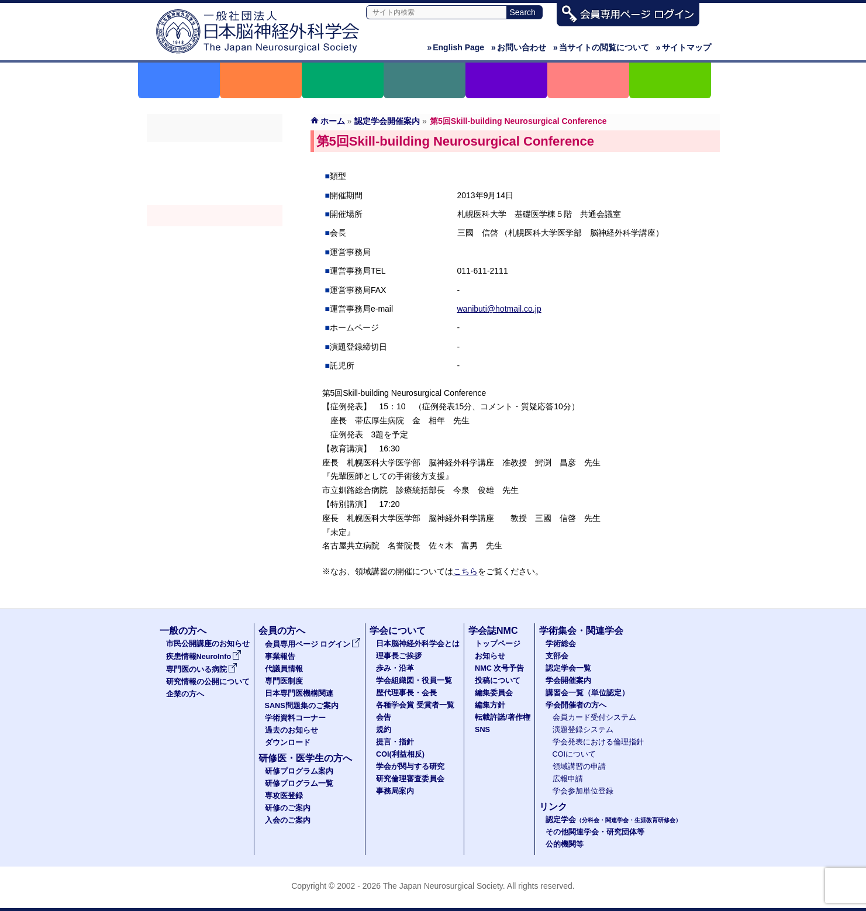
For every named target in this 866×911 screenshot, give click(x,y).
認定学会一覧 (568, 668)
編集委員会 (494, 693)
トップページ (497, 644)
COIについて (574, 754)
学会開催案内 (214, 215)
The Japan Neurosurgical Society (443, 886)
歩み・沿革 (395, 668)
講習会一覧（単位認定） (587, 693)
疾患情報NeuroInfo (204, 657)
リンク (553, 807)
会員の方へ (281, 631)
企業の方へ (185, 694)
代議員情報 (284, 669)
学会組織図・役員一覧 (414, 681)
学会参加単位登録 (583, 791)
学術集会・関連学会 (581, 631)
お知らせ (490, 656)
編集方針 (490, 705)
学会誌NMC (492, 631)
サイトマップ (683, 47)
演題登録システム (583, 730)
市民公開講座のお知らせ (208, 644)
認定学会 (613, 820)
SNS (482, 730)
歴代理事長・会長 (406, 693)
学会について (398, 631)
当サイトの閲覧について (601, 47)
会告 (383, 717)
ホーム (332, 121)
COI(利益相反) (400, 754)
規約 (383, 730)
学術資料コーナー (295, 718)
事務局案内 (395, 791)
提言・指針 (395, 742)
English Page (455, 47)
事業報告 (280, 657)
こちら (465, 571)
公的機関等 (565, 844)
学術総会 (214, 152)
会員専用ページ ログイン (313, 644)
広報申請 (568, 779)
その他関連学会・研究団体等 (595, 832)
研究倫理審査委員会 (410, 779)
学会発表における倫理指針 (598, 742)
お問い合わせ (518, 47)
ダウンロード (287, 743)
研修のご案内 (287, 808)
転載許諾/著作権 (502, 717)
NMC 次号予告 (499, 668)
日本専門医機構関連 (299, 693)
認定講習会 (214, 236)
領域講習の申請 (579, 766)
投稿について (497, 681)
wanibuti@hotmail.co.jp (499, 308)
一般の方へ (183, 631)
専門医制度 (284, 681)
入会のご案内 (287, 820)
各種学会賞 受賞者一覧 (415, 705)
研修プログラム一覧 (299, 783)
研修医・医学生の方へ (305, 758)
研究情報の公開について (208, 682)
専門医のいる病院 (201, 669)
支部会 (214, 173)
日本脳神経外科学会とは (418, 644)
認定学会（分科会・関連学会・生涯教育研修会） (214, 194)
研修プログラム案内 (299, 771)
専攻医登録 (284, 796)
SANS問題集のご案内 (302, 706)
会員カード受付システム (594, 717)
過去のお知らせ (291, 730)
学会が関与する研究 (410, 766)
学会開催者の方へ (214, 257)
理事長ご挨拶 (399, 656)
